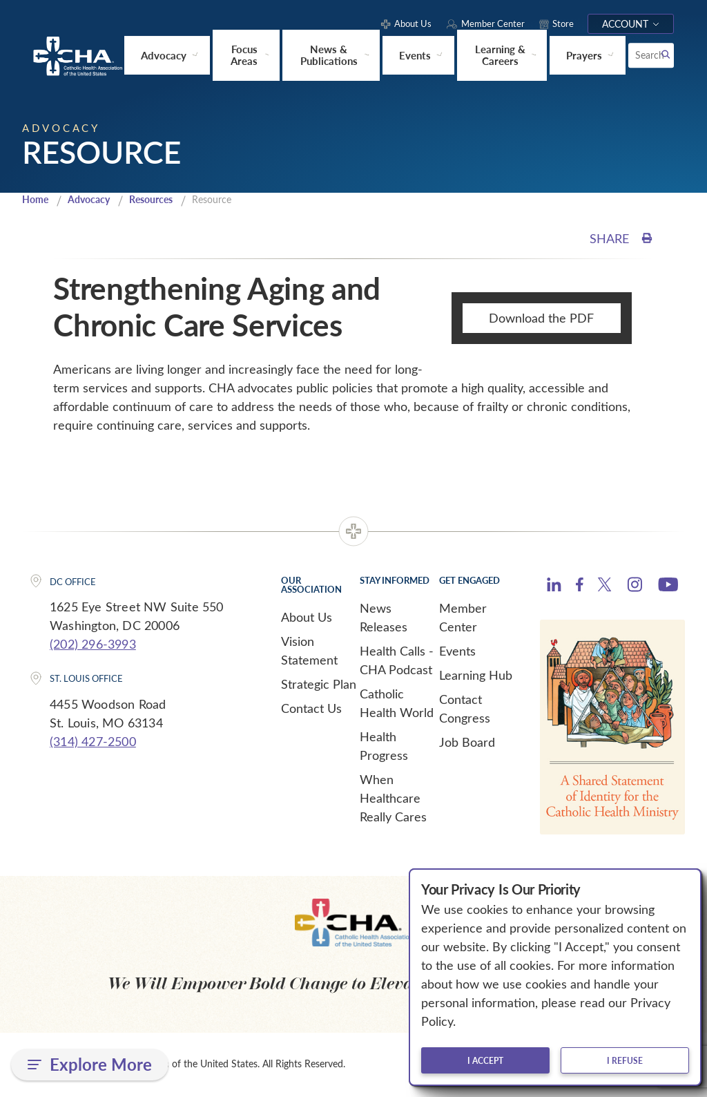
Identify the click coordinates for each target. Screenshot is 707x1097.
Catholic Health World (397, 703)
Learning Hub (475, 675)
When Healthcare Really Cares (393, 798)
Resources (159, 200)
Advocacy (93, 200)
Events (457, 650)
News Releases (383, 617)
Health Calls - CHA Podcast (397, 660)
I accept (485, 1060)
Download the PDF (541, 318)
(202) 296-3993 (93, 644)
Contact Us (311, 708)
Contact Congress (464, 708)
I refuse (625, 1060)
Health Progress (384, 745)
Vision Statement (309, 650)
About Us (306, 617)
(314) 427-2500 (93, 742)
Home (36, 200)
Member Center (463, 617)
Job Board (467, 742)
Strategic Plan (318, 684)
